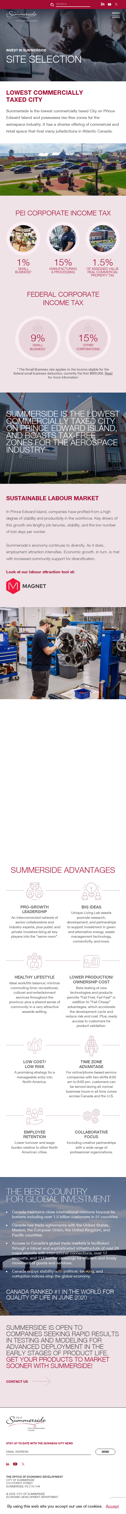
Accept (112, 1506)
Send (105, 1451)
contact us (17, 1381)
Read (108, 373)
